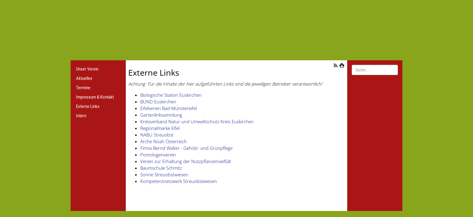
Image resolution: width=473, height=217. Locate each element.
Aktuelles (84, 78)
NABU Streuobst (156, 135)
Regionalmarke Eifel (159, 128)
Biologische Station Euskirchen (171, 95)
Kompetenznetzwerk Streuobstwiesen (178, 181)
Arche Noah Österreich (163, 141)
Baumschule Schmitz (161, 168)
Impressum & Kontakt (95, 97)
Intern (81, 115)
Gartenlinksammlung (161, 115)
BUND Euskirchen (158, 102)
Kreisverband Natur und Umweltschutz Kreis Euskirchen (197, 121)
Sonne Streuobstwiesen (164, 174)
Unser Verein (87, 69)
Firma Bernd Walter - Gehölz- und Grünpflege (186, 148)
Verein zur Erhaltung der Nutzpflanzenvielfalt (185, 161)
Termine (83, 87)
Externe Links (88, 106)
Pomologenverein (158, 155)
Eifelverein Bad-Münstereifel (168, 108)
